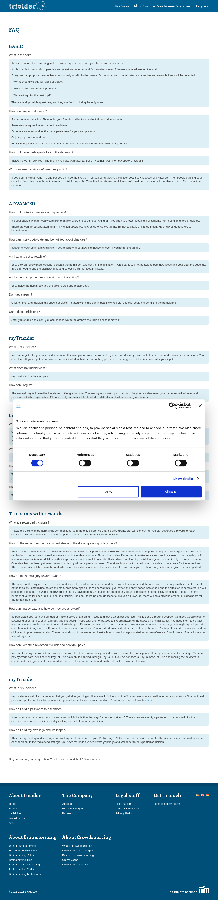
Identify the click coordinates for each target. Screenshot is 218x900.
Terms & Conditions (127, 808)
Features (122, 6)
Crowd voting (70, 859)
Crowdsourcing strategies (77, 850)
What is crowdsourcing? (77, 845)
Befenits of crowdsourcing (78, 855)
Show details (183, 478)
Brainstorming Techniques (25, 874)
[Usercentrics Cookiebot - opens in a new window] (172, 405)
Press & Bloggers (72, 808)
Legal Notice (123, 803)
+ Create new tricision (171, 6)
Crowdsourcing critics (75, 864)
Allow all (171, 491)
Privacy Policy (124, 813)
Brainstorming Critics (21, 869)
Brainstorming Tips (20, 859)
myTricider (15, 813)
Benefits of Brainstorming (24, 864)
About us (141, 6)
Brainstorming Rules (21, 855)
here (150, 700)
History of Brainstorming (24, 850)
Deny (108, 491)
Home (12, 803)
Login (202, 6)
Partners (67, 813)
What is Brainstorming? (23, 845)
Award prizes (17, 818)
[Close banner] (200, 405)
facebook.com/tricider (167, 803)
